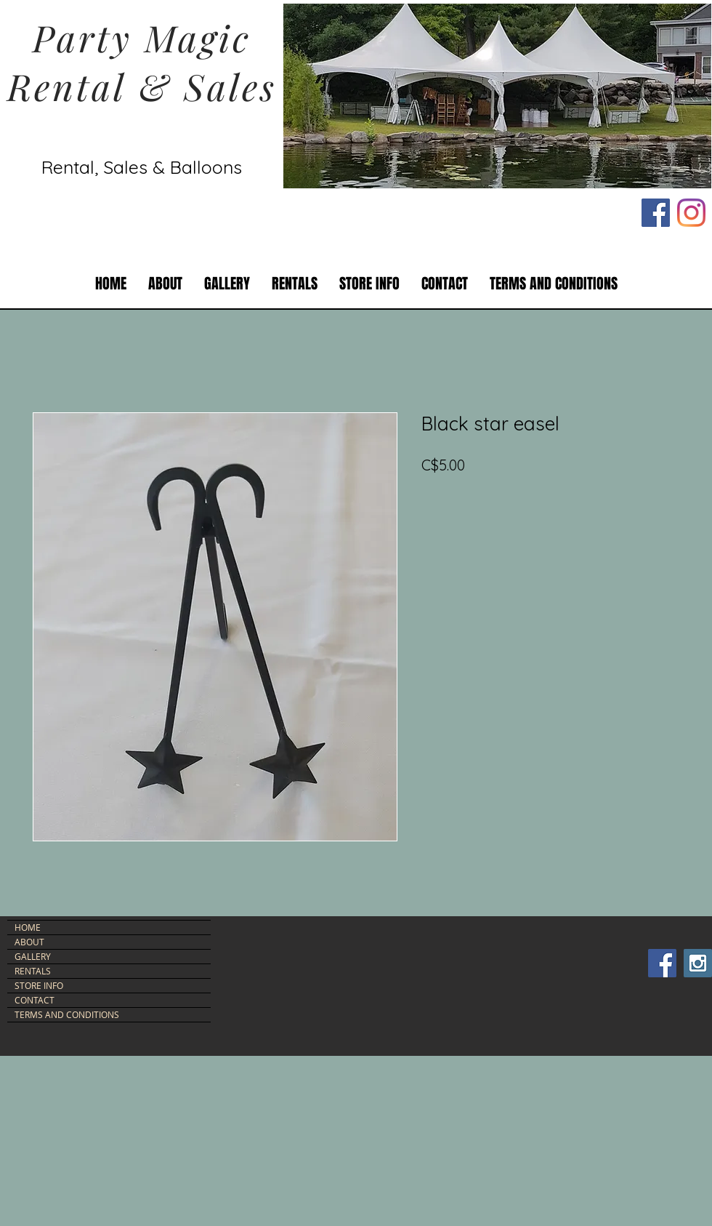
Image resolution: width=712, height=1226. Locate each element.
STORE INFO (39, 985)
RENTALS (33, 971)
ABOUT (29, 941)
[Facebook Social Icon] (656, 213)
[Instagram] (691, 213)
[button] (294, 284)
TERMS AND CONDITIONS (67, 1014)
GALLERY (33, 956)
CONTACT (34, 1000)
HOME (28, 927)
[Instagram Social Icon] (698, 963)
